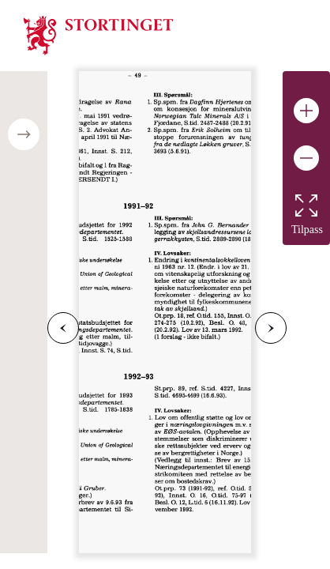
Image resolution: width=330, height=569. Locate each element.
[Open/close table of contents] (23, 134)
